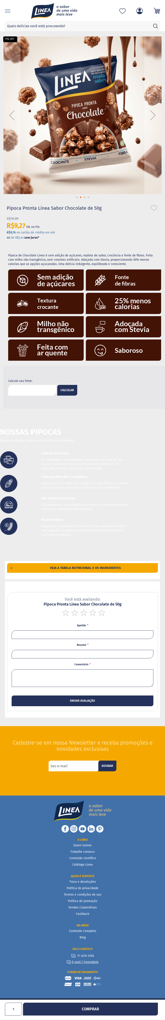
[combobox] (82, 26)
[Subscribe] (107, 766)
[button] (11, 115)
